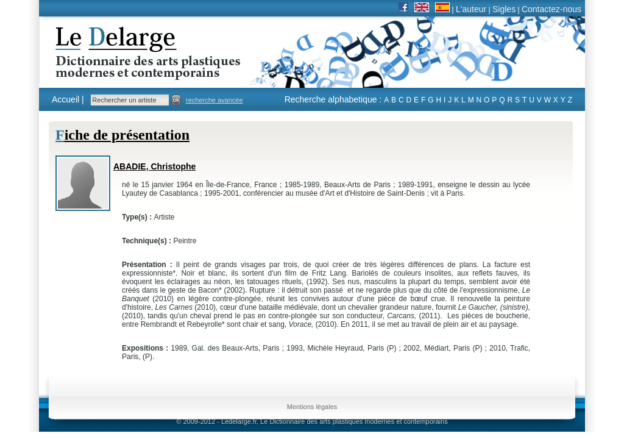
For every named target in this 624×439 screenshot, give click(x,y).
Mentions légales (312, 406)
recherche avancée (214, 100)
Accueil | (68, 99)
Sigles (504, 9)
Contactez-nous (551, 9)
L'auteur (471, 9)
